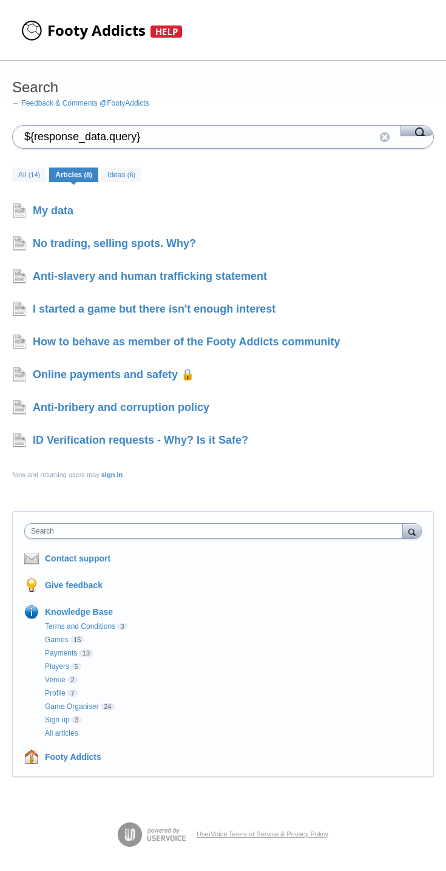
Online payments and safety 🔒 (113, 374)
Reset (385, 137)
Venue (55, 680)
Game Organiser (72, 706)
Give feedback (74, 585)
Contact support (77, 558)
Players (57, 666)
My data (53, 211)
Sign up (57, 720)
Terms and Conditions (80, 626)
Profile (55, 693)
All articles (61, 733)
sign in (112, 474)
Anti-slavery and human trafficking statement (150, 276)
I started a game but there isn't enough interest (154, 309)
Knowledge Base (79, 612)
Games (57, 639)
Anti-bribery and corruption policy (121, 407)
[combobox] (216, 531)
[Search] (417, 130)
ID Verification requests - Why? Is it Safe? (140, 440)
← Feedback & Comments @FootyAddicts (80, 103)
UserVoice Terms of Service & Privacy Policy (262, 834)
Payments (61, 653)
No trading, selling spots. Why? (114, 243)
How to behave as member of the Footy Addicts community (186, 342)
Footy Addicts (73, 757)
